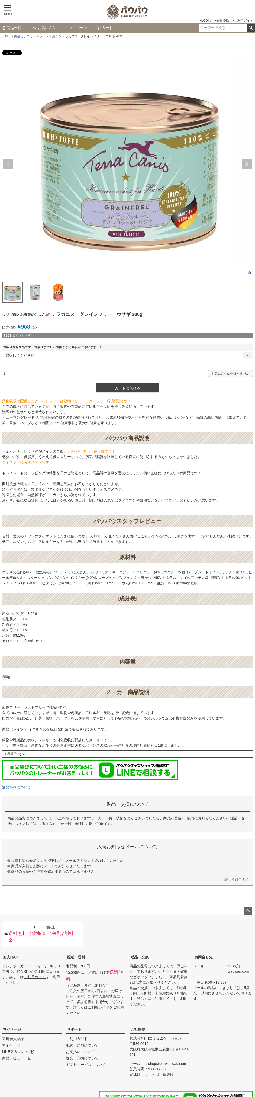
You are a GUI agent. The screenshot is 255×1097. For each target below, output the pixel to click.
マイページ (75, 28)
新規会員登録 (13, 1039)
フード (44, 36)
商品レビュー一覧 (16, 1058)
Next (247, 164)
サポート (74, 1029)
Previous (8, 164)
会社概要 (138, 1029)
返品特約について (16, 787)
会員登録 (222, 21)
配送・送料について (82, 1045)
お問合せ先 (203, 957)
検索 (251, 28)
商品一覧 (11, 28)
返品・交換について (82, 1058)
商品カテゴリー (25, 36)
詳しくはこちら (237, 879)
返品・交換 (140, 957)
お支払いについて (80, 1052)
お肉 (55, 36)
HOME (6, 36)
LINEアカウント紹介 (18, 1052)
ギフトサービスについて (86, 1065)
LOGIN (206, 21)
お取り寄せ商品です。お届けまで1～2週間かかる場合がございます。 (53, 347)
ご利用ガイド (243, 21)
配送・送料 (76, 957)
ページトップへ (248, 911)
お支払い (10, 957)
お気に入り (44, 28)
